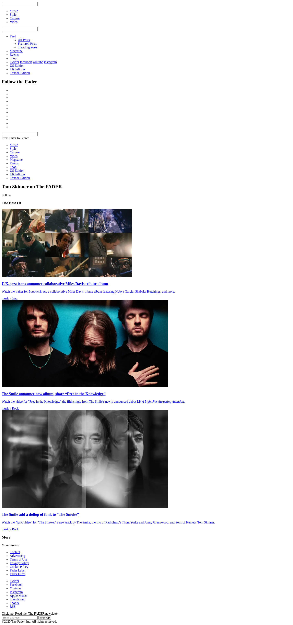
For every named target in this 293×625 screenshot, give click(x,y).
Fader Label (17, 570)
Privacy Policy (19, 563)
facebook (26, 62)
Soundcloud (17, 599)
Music (14, 145)
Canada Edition (20, 73)
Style (13, 148)
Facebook (16, 584)
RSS (12, 606)
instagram (50, 62)
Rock (15, 408)
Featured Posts (27, 43)
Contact (15, 552)
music (5, 298)
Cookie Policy (19, 566)
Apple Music (18, 595)
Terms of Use (18, 559)
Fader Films (17, 574)
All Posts (24, 40)
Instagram (16, 592)
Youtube (15, 588)
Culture (15, 152)
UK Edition (17, 69)
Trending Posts (27, 47)
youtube (38, 62)
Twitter (14, 62)
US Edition (17, 65)
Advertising (17, 555)
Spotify (14, 603)
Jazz (15, 298)
